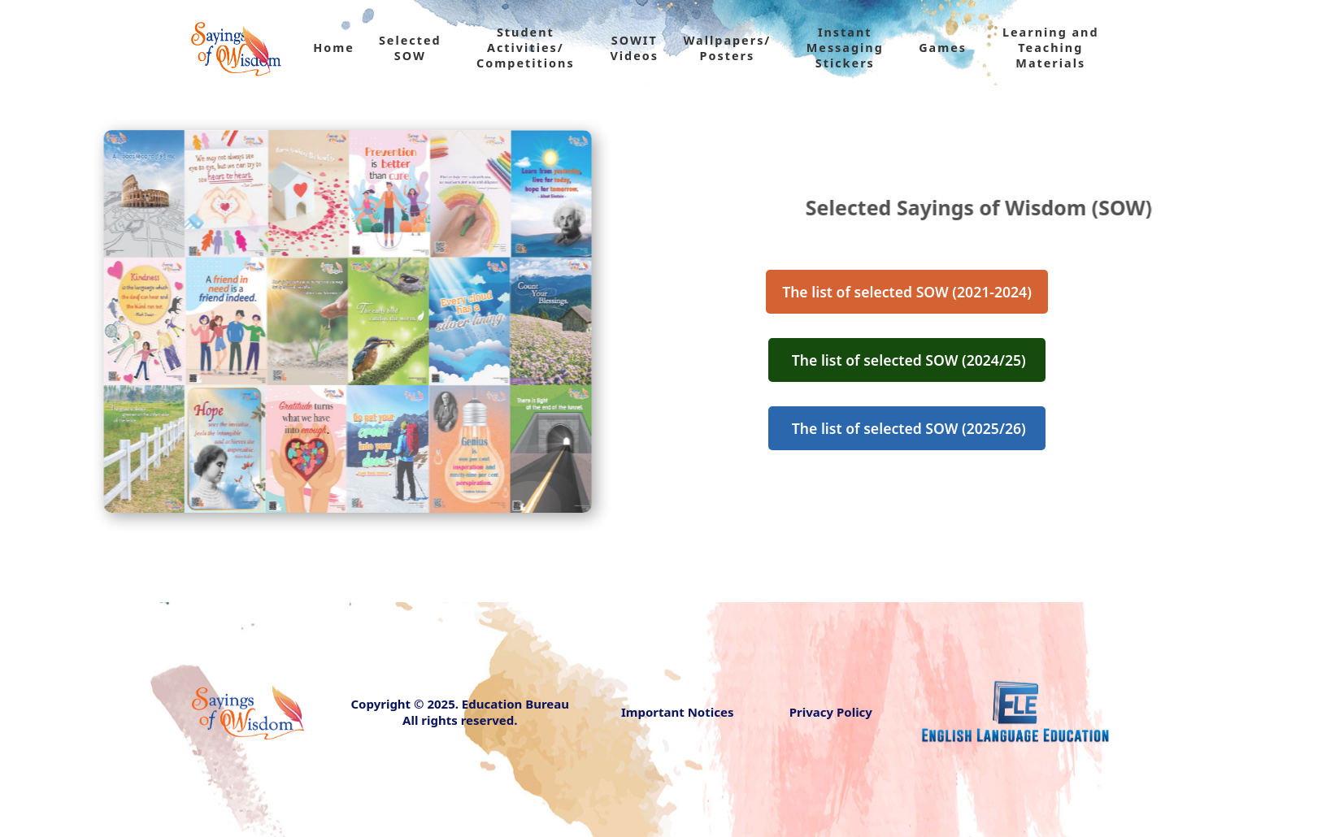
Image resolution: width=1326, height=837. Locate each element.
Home (333, 47)
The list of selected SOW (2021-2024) (907, 291)
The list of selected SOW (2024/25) (907, 360)
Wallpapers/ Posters (727, 48)
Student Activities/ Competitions (525, 47)
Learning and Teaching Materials (1050, 47)
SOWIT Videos (634, 48)
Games (943, 47)
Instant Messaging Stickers (845, 47)
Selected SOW (410, 48)
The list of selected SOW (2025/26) (907, 428)
